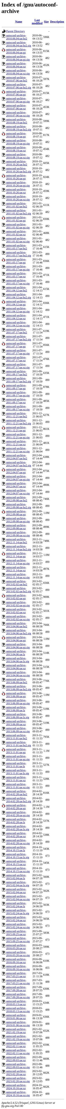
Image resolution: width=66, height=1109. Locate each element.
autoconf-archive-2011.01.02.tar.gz (16, 219)
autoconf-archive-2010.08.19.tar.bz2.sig (18, 128)
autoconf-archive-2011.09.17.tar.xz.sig (18, 408)
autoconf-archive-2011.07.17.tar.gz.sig (18, 352)
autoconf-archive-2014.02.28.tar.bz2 (16, 793)
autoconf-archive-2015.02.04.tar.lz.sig (17, 884)
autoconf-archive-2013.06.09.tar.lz (16, 709)
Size (46, 21)
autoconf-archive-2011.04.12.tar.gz (16, 303)
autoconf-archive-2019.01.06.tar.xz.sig (18, 1024)
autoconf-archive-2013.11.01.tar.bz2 (16, 737)
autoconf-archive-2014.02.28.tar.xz (16, 835)
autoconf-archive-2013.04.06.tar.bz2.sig (18, 632)
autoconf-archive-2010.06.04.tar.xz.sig (18, 72)
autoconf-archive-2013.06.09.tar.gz (16, 695)
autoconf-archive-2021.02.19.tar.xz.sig (18, 1038)
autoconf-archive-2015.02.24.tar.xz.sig (18, 926)
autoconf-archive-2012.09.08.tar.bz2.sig (18, 506)
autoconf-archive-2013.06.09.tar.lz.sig (17, 716)
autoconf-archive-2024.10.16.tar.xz (16, 1087)
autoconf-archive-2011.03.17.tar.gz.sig (18, 268)
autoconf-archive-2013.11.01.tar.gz (16, 751)
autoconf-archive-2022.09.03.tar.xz (16, 1059)
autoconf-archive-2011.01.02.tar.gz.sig (18, 226)
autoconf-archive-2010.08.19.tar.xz (16, 149)
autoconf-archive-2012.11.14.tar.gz (16, 555)
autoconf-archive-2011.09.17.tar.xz (16, 401)
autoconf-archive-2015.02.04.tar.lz (16, 877)
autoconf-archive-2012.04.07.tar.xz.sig (18, 492)
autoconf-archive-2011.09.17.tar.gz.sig (18, 394)
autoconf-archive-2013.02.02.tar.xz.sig (18, 618)
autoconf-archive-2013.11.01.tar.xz (16, 779)
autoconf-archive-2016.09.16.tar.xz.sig (18, 968)
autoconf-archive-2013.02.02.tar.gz (16, 597)
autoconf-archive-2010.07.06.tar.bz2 (16, 79)
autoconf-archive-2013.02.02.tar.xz (16, 611)
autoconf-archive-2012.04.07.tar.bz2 (16, 457)
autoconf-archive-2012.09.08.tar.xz (16, 527)
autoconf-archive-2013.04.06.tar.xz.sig (18, 674)
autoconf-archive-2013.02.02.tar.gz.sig (18, 604)
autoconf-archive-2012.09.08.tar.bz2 (16, 499)
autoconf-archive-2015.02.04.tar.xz (16, 891)
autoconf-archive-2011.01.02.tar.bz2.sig (18, 212)
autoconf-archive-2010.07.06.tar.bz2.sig (18, 86)
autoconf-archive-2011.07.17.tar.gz (16, 345)
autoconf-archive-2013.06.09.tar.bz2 (16, 681)
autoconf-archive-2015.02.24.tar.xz (16, 919)
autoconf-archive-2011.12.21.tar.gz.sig (18, 436)
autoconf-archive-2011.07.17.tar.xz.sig (18, 366)
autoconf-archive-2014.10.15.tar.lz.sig (17, 856)
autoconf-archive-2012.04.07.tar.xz (16, 485)
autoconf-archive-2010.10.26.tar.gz (16, 177)
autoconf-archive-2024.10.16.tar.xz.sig (18, 1094)
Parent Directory (15, 31)
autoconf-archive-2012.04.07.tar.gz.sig (18, 478)
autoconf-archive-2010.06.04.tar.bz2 (16, 37)
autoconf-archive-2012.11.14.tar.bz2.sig (18, 548)
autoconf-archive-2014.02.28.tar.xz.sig (18, 842)
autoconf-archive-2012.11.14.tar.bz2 (16, 541)
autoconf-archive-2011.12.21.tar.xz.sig (18, 450)
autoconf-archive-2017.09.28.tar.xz (16, 989)
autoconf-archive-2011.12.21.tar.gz (16, 429)
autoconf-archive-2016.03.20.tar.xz (16, 947)
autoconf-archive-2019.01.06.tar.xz (16, 1017)
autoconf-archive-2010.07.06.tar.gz (16, 93)
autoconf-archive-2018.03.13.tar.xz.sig (18, 1010)
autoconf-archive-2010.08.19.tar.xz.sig (18, 156)
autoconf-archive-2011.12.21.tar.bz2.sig (18, 422)
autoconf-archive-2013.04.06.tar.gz (16, 639)
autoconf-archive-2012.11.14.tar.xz (16, 569)
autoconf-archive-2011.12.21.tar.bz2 (16, 415)
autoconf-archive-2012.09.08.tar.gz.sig (18, 520)
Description (57, 21)
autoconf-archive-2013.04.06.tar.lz (16, 653)
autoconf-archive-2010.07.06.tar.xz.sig (18, 114)
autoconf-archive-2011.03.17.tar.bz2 (16, 247)
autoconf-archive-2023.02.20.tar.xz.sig (18, 1080)
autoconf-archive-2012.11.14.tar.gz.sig (18, 562)
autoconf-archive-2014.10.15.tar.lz (16, 849)
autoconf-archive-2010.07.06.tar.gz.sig (18, 100)
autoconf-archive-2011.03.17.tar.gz (16, 261)
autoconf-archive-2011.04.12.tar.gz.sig (18, 310)
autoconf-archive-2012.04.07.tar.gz (16, 471)
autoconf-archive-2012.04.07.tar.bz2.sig (18, 464)
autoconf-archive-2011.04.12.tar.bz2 (16, 289)
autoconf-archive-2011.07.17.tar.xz (16, 359)
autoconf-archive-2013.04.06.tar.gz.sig (18, 646)
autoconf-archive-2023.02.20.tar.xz (16, 1073)
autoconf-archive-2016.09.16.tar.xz (16, 961)
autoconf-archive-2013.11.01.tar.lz (16, 765)
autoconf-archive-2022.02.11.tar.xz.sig (18, 1052)
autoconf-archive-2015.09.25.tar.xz (16, 933)
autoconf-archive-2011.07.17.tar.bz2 (16, 331)
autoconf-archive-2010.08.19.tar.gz (16, 135)
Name (18, 21)
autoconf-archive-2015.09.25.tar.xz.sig (18, 940)
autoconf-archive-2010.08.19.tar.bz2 (16, 121)
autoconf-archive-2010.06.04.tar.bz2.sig (18, 44)
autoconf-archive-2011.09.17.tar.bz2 (16, 373)
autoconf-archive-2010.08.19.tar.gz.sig (18, 142)
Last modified (37, 22)
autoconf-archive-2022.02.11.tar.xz (16, 1045)
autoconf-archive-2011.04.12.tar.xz (16, 317)
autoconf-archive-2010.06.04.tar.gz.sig (18, 58)
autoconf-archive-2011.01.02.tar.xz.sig (18, 240)
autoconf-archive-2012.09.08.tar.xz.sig (18, 534)
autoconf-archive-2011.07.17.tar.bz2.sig (18, 338)
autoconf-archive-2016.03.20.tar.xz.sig (18, 954)
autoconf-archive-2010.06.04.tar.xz (16, 65)
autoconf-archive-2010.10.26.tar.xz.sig (18, 198)
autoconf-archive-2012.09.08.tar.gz (16, 513)
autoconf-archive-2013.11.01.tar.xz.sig (18, 786)
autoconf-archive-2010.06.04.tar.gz (16, 51)
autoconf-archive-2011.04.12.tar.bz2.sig (18, 296)
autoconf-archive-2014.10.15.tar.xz (16, 863)
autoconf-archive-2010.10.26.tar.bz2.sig (18, 170)
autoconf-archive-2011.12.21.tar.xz (16, 443)
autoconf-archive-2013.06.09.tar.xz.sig (18, 730)
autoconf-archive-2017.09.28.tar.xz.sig (18, 996)
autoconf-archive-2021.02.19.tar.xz (16, 1031)
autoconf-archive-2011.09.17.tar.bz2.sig (18, 380)
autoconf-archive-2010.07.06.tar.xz (16, 107)
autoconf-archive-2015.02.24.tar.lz (16, 905)
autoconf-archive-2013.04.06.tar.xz (16, 667)
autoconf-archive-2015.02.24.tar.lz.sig (17, 912)
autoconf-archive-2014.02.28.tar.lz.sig (17, 828)
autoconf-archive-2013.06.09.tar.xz (16, 723)
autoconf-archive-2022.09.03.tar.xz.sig (18, 1066)
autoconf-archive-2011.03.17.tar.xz (16, 275)
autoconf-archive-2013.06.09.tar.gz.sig (18, 702)
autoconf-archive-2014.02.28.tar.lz (16, 821)
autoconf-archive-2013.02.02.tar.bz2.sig (18, 590)
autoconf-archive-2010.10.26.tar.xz (16, 191)
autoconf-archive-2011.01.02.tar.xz (16, 233)
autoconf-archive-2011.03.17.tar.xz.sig (18, 282)
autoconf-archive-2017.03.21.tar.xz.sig (18, 982)
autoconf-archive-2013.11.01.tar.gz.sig (18, 758)
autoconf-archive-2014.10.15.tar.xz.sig (18, 870)
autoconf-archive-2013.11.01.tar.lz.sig (17, 772)
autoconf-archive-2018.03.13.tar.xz (16, 1003)
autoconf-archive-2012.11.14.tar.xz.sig (18, 576)
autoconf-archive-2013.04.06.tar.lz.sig (17, 660)
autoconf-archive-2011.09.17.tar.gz (16, 387)
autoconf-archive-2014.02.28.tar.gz (16, 807)
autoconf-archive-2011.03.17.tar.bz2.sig (18, 254)
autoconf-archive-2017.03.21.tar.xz (16, 975)
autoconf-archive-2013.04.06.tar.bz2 (16, 625)
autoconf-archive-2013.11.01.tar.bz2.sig (18, 744)
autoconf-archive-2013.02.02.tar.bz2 (16, 583)
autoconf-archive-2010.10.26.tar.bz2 (16, 163)
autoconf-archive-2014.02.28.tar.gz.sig (18, 814)
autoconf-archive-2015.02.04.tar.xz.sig (18, 898)
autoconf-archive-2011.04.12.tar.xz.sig (18, 324)
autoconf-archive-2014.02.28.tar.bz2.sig (18, 800)
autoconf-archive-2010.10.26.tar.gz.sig (18, 184)
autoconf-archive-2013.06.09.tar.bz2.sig (18, 688)
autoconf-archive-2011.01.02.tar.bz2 (16, 205)
